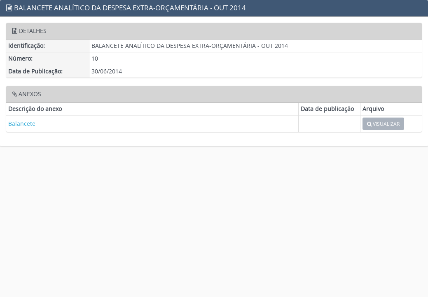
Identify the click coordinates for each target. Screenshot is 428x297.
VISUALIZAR (383, 123)
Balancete (21, 123)
